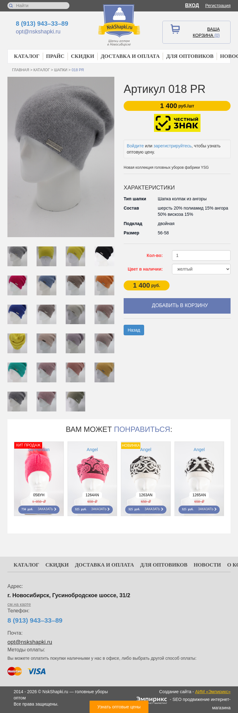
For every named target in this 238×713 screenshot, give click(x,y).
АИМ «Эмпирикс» (213, 691)
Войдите (135, 145)
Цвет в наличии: (145, 269)
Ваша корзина (206, 32)
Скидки (82, 56)
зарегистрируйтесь (173, 145)
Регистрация (218, 5)
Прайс (55, 56)
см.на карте (19, 604)
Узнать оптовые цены (118, 706)
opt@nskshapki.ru (38, 31)
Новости (207, 565)
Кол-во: (155, 255)
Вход (192, 5)
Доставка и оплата (130, 56)
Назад (134, 330)
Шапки (60, 70)
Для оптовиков (190, 56)
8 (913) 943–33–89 (42, 23)
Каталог (27, 56)
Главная (20, 70)
